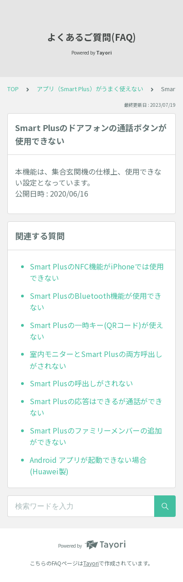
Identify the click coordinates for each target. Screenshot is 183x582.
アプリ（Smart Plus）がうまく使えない (90, 88)
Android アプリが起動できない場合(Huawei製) (88, 465)
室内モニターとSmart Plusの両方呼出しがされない (96, 359)
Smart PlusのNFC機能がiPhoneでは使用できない (97, 272)
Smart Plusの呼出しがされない (81, 383)
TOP (13, 88)
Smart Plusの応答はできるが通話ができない (96, 406)
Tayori (91, 563)
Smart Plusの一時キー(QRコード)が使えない (96, 330)
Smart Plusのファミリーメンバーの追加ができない (96, 436)
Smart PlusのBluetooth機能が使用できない (95, 301)
